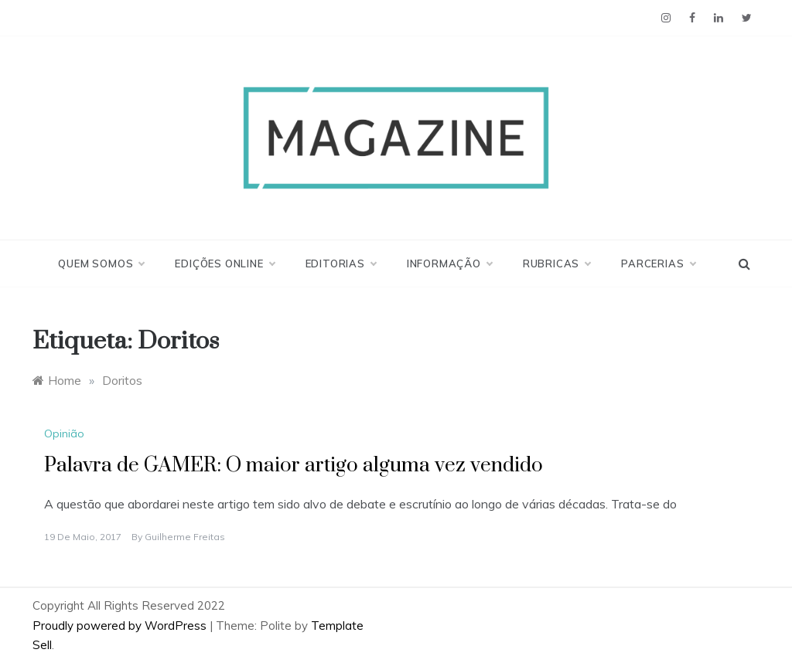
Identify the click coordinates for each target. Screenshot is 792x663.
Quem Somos (101, 263)
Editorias (341, 263)
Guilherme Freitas (185, 536)
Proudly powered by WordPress (121, 625)
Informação (449, 263)
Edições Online (224, 263)
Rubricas (556, 263)
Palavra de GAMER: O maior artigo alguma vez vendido (293, 465)
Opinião (64, 433)
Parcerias (658, 263)
